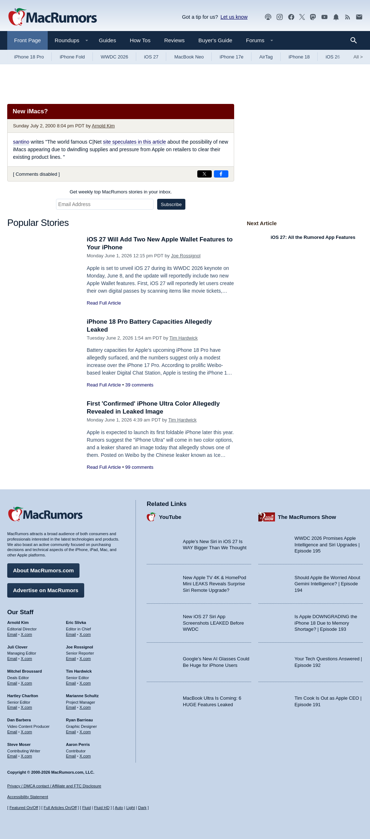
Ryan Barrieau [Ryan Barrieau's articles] (79, 720)
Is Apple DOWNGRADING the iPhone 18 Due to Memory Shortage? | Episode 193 (325, 623)
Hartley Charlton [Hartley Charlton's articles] (22, 696)
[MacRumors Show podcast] (268, 17)
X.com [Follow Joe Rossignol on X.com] (85, 658)
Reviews (174, 40)
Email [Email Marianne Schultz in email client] (71, 707)
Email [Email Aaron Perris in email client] (71, 756)
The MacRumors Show (307, 517)
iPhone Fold (72, 57)
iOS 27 (151, 57)
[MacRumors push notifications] (336, 17)
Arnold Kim (103, 125)
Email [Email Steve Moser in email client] (12, 756)
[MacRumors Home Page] (52, 17)
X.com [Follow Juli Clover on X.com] (26, 658)
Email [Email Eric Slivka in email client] (71, 634)
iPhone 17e (232, 57)
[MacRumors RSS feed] (347, 17)
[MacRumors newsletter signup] (359, 17)
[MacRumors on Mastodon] (313, 17)
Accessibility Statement (27, 797)
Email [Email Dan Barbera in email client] (12, 732)
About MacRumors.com (43, 570)
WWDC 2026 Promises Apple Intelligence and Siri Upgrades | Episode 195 (327, 545)
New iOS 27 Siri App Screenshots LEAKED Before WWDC (213, 623)
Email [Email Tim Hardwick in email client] (71, 683)
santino (21, 142)
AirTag (266, 57)
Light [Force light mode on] (130, 807)
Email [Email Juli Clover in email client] (12, 658)
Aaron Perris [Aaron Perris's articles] (78, 744)
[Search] (356, 40)
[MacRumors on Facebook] (291, 17)
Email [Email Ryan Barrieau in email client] (71, 732)
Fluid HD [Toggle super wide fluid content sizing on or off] (101, 807)
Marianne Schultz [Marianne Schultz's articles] (82, 696)
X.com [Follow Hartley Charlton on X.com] (26, 707)
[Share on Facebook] (221, 174)
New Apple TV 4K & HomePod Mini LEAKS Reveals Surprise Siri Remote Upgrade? (214, 584)
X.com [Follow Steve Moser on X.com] (26, 756)
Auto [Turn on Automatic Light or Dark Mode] (119, 807)
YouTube (170, 517)
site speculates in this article (134, 142)
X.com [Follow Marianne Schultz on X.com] (85, 707)
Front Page (27, 40)
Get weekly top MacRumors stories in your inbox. (121, 192)
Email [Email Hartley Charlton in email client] (12, 707)
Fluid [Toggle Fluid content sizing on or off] (86, 807)
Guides (107, 40)
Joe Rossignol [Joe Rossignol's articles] (79, 647)
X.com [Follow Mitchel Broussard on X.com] (26, 683)
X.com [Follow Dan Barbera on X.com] (26, 732)
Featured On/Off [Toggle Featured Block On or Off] (23, 807)
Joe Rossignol (186, 255)
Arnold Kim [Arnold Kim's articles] (18, 622)
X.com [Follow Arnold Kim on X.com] (26, 634)
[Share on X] (204, 174)
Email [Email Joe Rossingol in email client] (71, 658)
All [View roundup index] (358, 57)
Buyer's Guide (215, 40)
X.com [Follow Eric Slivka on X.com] (85, 634)
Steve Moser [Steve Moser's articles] (19, 744)
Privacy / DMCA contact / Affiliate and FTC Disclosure (54, 786)
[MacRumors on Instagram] (279, 17)
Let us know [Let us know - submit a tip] (234, 17)
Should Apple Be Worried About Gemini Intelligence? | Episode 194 (327, 584)
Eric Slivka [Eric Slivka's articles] (76, 622)
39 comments (139, 385)
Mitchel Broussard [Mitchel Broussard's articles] (24, 671)
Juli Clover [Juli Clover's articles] (17, 647)
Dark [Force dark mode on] (142, 807)
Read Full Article (104, 303)
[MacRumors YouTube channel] (324, 17)
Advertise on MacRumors (45, 590)
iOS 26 (333, 57)
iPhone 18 (299, 57)
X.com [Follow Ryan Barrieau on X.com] (85, 732)
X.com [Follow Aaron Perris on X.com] (85, 756)
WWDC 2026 (114, 57)
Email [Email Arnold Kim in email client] (12, 634)
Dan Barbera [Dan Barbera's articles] (19, 720)
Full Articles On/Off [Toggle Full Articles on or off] (60, 807)
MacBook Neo (189, 57)
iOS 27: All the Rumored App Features (313, 237)
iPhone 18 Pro (29, 57)
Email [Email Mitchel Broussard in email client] (12, 683)
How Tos (140, 40)
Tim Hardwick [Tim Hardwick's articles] (79, 671)
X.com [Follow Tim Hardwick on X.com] (85, 683)
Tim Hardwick (183, 338)
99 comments (139, 467)
